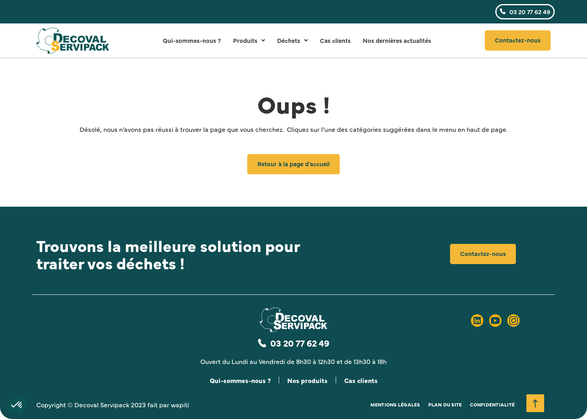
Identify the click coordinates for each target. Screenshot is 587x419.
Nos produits (307, 380)
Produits (249, 40)
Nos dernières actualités (397, 40)
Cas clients (335, 40)
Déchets (292, 40)
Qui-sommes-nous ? (192, 40)
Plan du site (445, 404)
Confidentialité (492, 404)
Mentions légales (395, 404)
